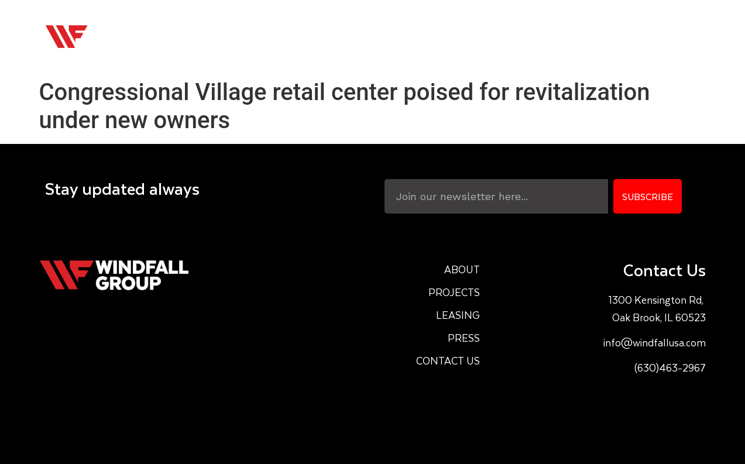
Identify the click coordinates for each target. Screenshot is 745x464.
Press (604, 37)
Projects (474, 37)
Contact (665, 37)
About (409, 37)
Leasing (544, 37)
